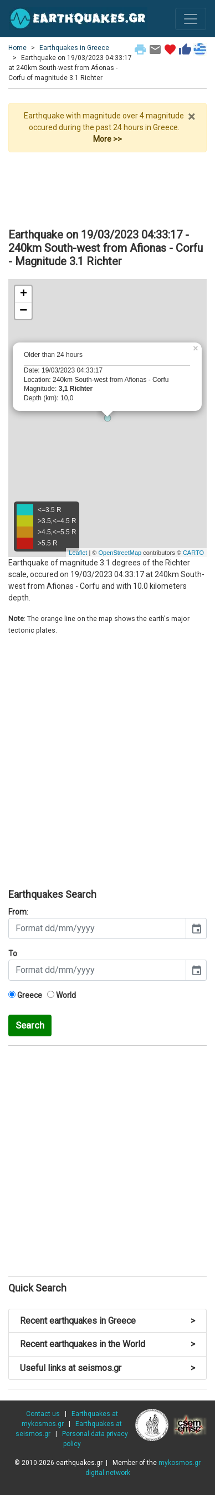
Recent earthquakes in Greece (107, 1320)
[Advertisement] (107, 185)
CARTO (193, 552)
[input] (97, 928)
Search (30, 1025)
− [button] (23, 310)
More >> (107, 139)
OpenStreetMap (119, 552)
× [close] (191, 116)
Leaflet (78, 552)
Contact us (43, 1414)
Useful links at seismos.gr (107, 1368)
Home (17, 48)
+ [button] (23, 294)
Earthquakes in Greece (74, 48)
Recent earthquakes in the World (107, 1344)
